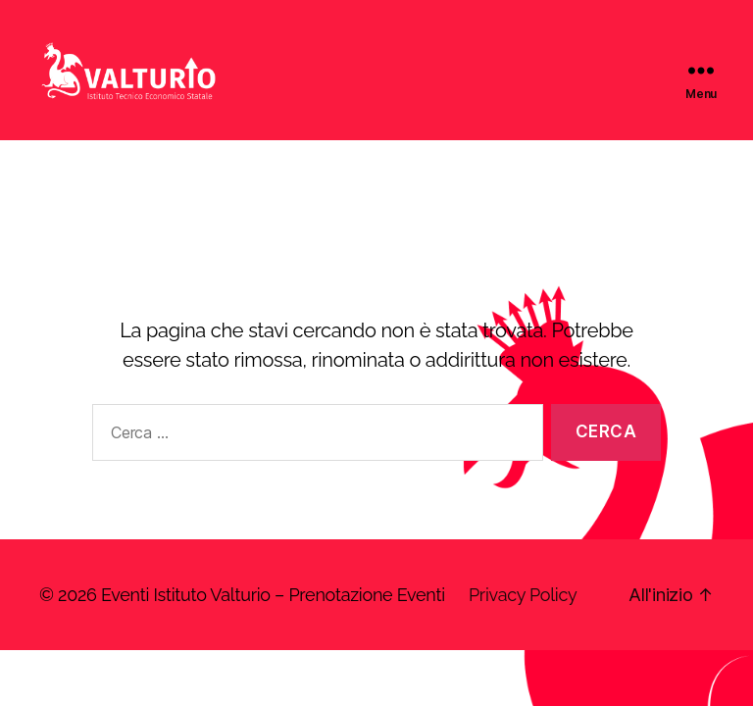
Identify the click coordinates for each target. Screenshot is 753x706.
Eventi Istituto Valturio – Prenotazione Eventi (273, 618)
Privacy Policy (523, 618)
